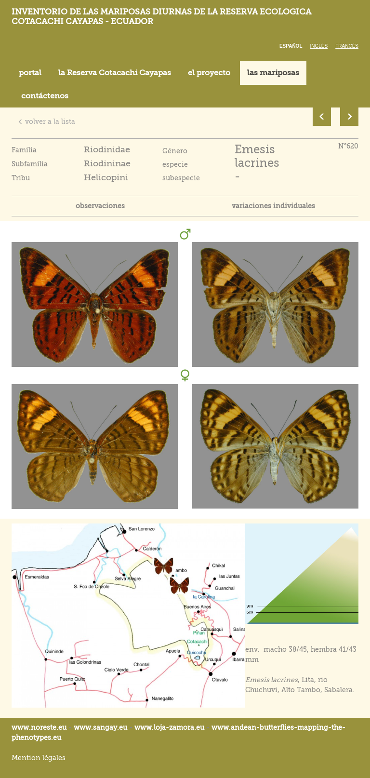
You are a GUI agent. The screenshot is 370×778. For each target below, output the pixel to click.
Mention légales (39, 758)
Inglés (319, 46)
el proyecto (209, 72)
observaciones (100, 206)
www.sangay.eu (100, 727)
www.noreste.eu (39, 727)
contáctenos (44, 96)
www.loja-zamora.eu (169, 727)
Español (291, 46)
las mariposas (273, 72)
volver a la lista (46, 121)
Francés (346, 46)
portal (30, 72)
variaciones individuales (273, 206)
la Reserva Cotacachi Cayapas (114, 72)
